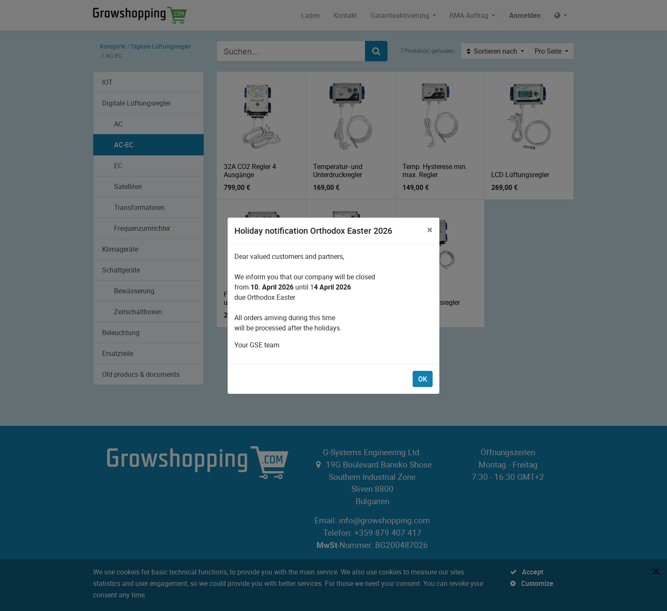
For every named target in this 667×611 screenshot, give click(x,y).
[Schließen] (429, 229)
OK (422, 379)
